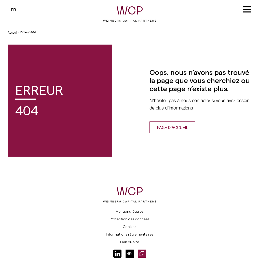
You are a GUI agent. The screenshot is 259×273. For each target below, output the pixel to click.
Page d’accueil (172, 127)
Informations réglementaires (129, 234)
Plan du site (129, 242)
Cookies (129, 227)
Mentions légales (129, 211)
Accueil (12, 32)
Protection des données (129, 219)
